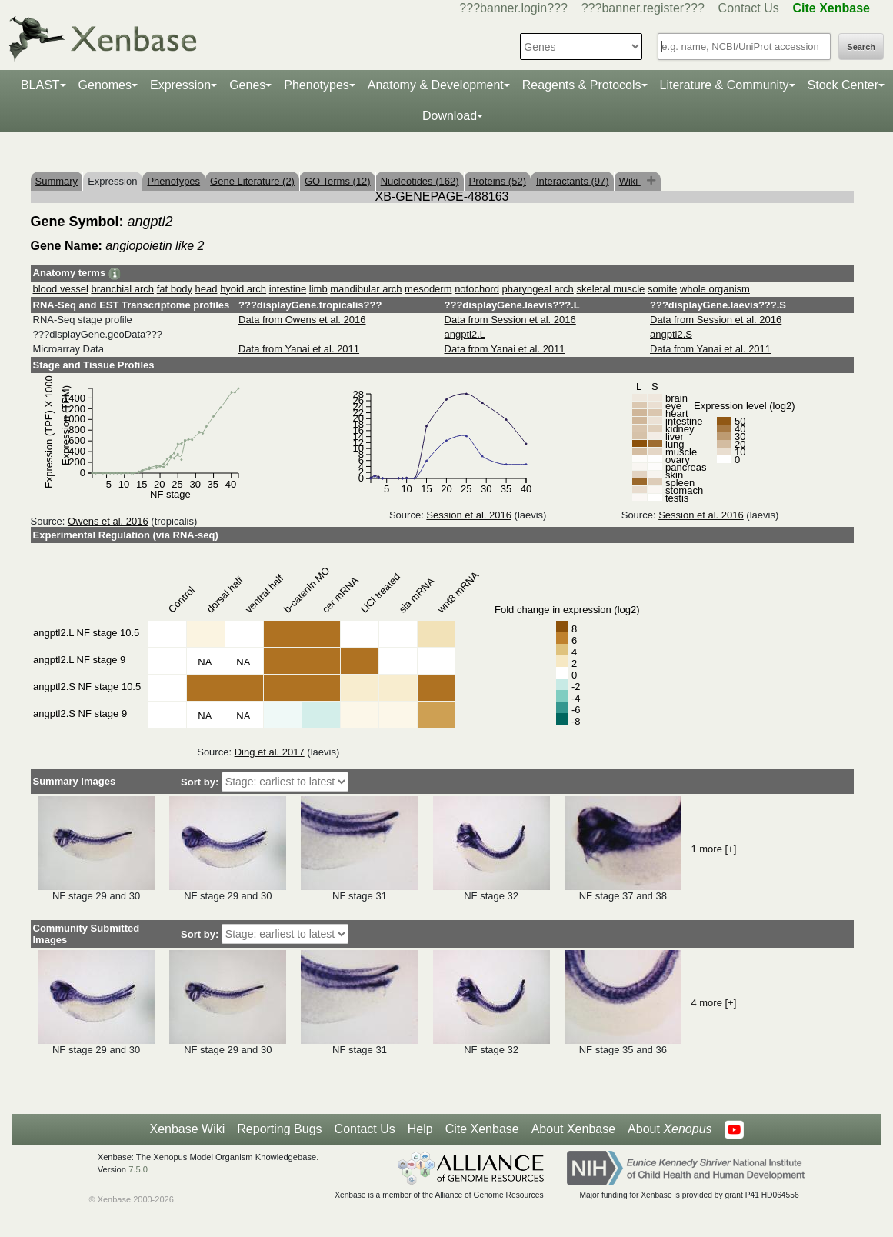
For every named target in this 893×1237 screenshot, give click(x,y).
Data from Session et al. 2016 (510, 319)
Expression (180, 85)
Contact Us (748, 8)
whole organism (715, 289)
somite (662, 289)
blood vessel (60, 289)
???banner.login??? (513, 8)
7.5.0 (138, 1169)
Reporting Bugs (279, 1128)
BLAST (40, 85)
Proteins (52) (497, 181)
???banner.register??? (643, 8)
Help (420, 1128)
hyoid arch (243, 289)
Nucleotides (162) (420, 181)
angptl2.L (465, 334)
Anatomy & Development (436, 85)
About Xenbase (573, 1128)
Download (449, 115)
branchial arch (122, 289)
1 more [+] (713, 849)
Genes (247, 85)
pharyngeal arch (538, 289)
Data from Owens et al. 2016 (301, 319)
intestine (287, 289)
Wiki (630, 181)
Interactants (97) (572, 181)
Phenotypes (316, 85)
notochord (477, 289)
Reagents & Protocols (581, 85)
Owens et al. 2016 (108, 521)
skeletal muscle (610, 289)
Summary (56, 181)
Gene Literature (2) (252, 181)
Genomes (105, 85)
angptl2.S (671, 334)
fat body (174, 289)
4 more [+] (713, 1003)
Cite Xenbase (482, 1128)
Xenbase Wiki (187, 1128)
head (206, 289)
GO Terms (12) (338, 181)
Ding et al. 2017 (270, 752)
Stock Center (843, 85)
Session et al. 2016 (468, 515)
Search (861, 47)
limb (318, 289)
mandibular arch (366, 289)
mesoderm (428, 289)
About (669, 1129)
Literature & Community (724, 85)
